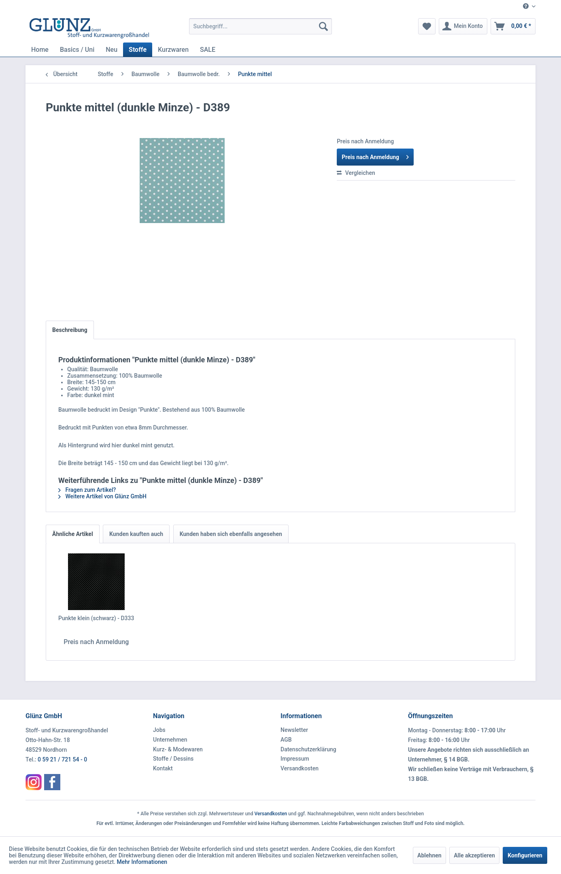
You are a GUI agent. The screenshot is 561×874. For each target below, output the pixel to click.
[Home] (40, 50)
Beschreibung (69, 330)
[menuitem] (526, 7)
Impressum (294, 758)
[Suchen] (323, 26)
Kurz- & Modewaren (178, 749)
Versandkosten (299, 768)
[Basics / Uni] (77, 50)
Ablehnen (429, 855)
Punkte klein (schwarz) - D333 (96, 618)
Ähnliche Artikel (72, 534)
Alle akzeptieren (474, 855)
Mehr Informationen (142, 862)
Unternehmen (170, 739)
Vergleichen (356, 173)
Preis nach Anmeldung (375, 155)
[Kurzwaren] (173, 50)
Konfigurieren (525, 855)
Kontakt (163, 768)
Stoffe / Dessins (173, 758)
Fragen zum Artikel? (87, 490)
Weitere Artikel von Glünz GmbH (102, 496)
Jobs (159, 730)
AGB (286, 739)
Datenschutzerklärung (308, 749)
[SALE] (207, 50)
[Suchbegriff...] (260, 26)
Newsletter (294, 730)
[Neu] (111, 50)
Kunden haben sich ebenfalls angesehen (231, 534)
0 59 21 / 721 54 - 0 (62, 759)
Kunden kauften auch (136, 534)
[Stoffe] (137, 50)
